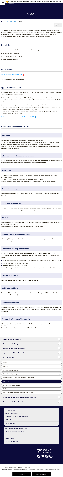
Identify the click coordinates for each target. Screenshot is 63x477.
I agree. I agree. (22, 474)
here (45, 469)
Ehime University (11, 21)
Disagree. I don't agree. (41, 474)
